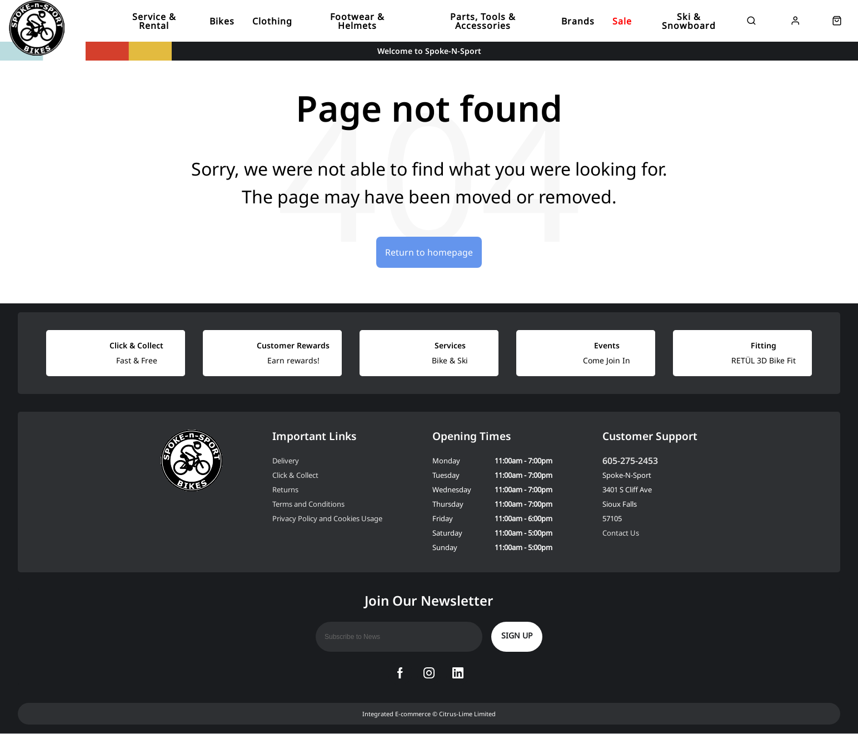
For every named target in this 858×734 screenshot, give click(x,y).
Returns (285, 490)
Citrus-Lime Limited (467, 714)
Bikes (222, 21)
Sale (622, 21)
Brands (578, 21)
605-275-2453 (630, 461)
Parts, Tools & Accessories (483, 21)
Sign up (516, 636)
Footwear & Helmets (357, 21)
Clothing (272, 21)
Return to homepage (429, 252)
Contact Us (620, 533)
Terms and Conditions (308, 505)
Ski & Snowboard (689, 21)
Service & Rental (154, 21)
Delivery (285, 461)
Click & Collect (295, 476)
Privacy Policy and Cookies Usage (327, 519)
